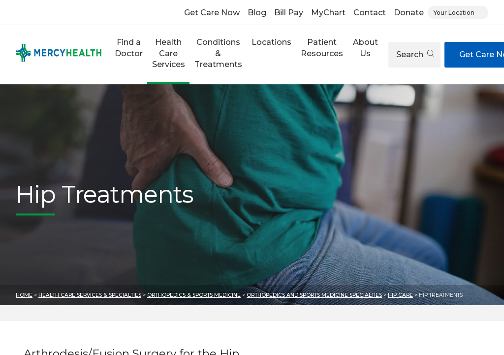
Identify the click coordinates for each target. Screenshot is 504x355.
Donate (409, 12)
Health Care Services (168, 53)
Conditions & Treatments (218, 53)
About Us (365, 47)
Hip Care (400, 295)
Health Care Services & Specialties (89, 295)
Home (24, 295)
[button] (128, 54)
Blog (257, 12)
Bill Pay (288, 12)
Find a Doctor (129, 47)
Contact (369, 12)
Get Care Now (212, 12)
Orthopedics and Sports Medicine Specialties (314, 295)
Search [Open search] (415, 54)
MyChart (328, 12)
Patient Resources (322, 47)
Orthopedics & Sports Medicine (194, 295)
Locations (271, 42)
